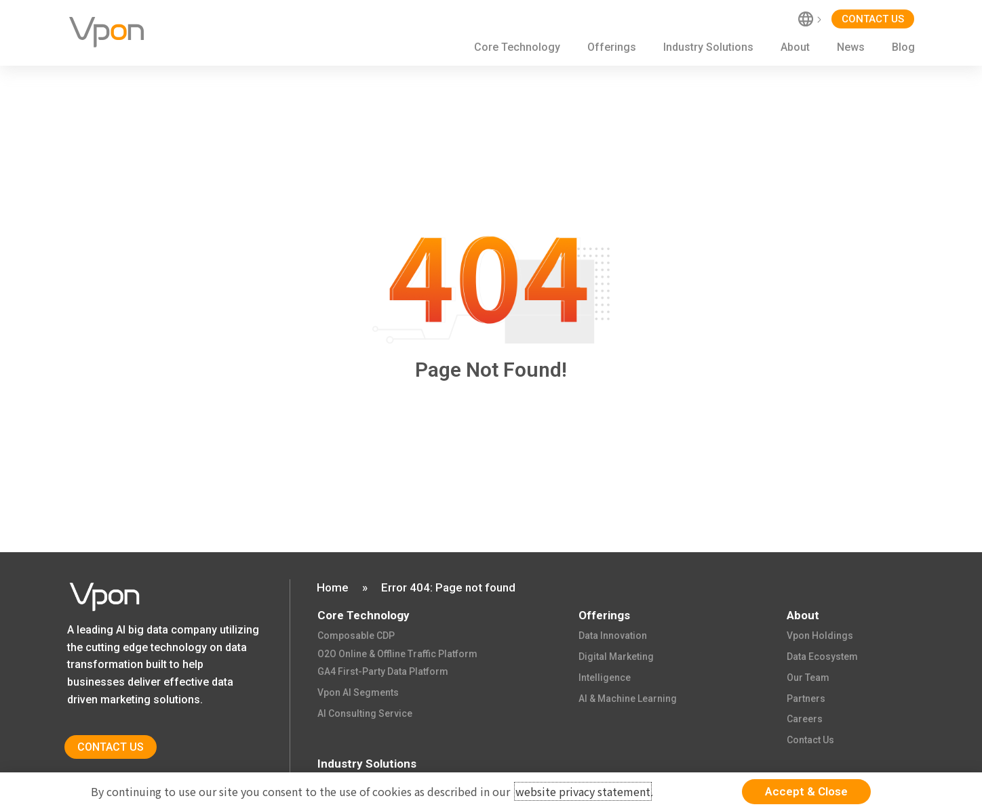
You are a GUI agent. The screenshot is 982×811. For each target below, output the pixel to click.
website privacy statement (582, 791)
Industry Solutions (708, 47)
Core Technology (517, 47)
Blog (903, 47)
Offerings (611, 47)
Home (333, 587)
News (851, 47)
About (795, 47)
